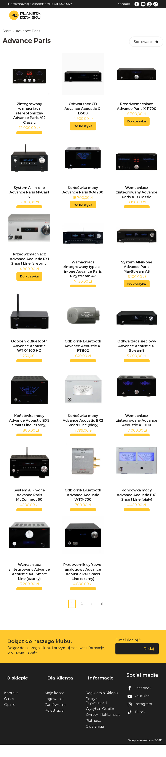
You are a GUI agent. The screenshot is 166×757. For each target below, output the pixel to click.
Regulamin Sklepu (102, 705)
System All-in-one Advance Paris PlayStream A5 (136, 274)
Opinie (9, 717)
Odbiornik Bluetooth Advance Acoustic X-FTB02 (82, 356)
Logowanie (54, 711)
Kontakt (123, 4)
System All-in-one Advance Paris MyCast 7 (29, 197)
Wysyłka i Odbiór (100, 721)
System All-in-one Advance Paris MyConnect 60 (29, 510)
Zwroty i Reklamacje (103, 727)
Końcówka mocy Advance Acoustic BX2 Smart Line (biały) (83, 433)
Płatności (93, 733)
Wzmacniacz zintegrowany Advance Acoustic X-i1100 (136, 433)
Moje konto (54, 705)
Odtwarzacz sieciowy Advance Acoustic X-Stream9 (136, 356)
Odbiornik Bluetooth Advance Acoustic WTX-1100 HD (29, 356)
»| (102, 622)
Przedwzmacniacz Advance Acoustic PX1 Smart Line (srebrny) (29, 266)
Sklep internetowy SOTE (145, 752)
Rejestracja (54, 723)
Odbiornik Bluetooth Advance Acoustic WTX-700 (83, 510)
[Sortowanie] (146, 41)
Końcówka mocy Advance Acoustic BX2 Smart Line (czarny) (29, 433)
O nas (9, 711)
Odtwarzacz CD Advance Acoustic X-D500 (82, 111)
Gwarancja (95, 739)
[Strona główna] (26, 15)
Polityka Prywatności (96, 713)
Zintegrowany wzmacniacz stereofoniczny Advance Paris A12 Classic (29, 116)
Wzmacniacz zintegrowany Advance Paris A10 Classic (136, 197)
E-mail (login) (126, 658)
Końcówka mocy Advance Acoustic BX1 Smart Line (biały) (136, 510)
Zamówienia (55, 717)
